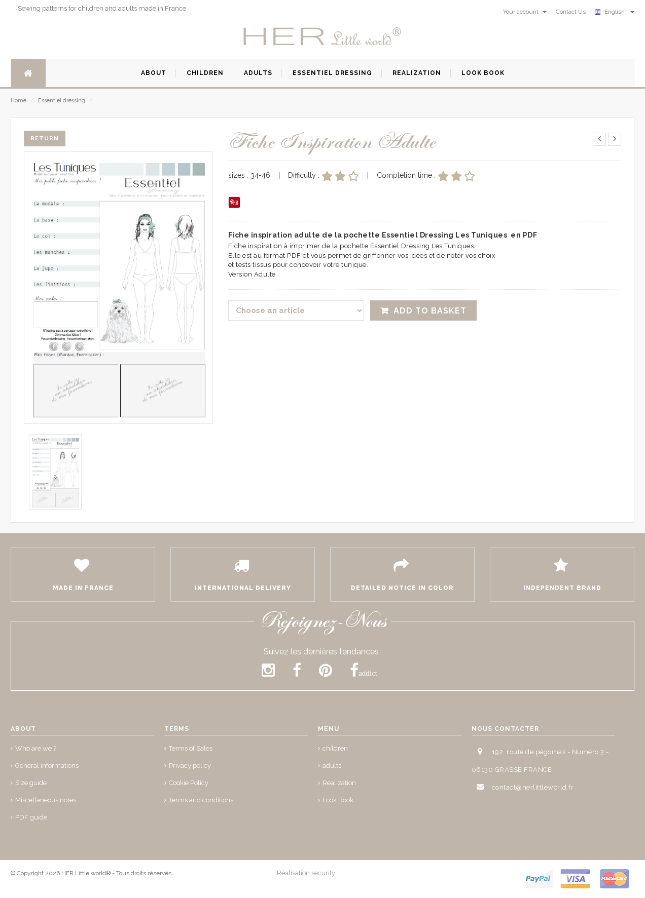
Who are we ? (35, 748)
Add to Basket (430, 311)
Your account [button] (525, 11)
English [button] (614, 11)
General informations (47, 765)
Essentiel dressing (65, 100)
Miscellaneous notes (45, 800)
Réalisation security (306, 873)
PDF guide (31, 817)
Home (18, 100)
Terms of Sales (190, 748)
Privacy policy (190, 765)
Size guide (31, 783)
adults (331, 765)
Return (44, 138)
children (335, 748)
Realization (339, 783)
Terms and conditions (201, 800)
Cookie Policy (188, 783)
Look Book (337, 800)
